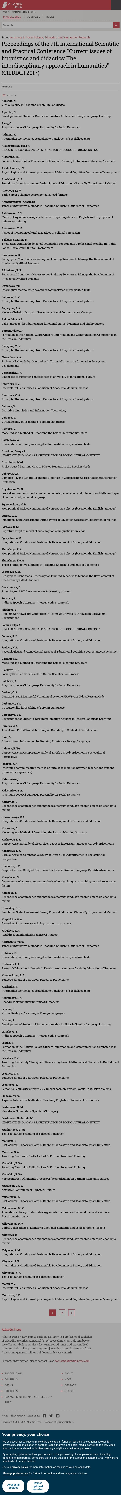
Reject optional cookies (38, 1486)
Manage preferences (15, 1473)
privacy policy (20, 1467)
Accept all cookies (13, 1486)
